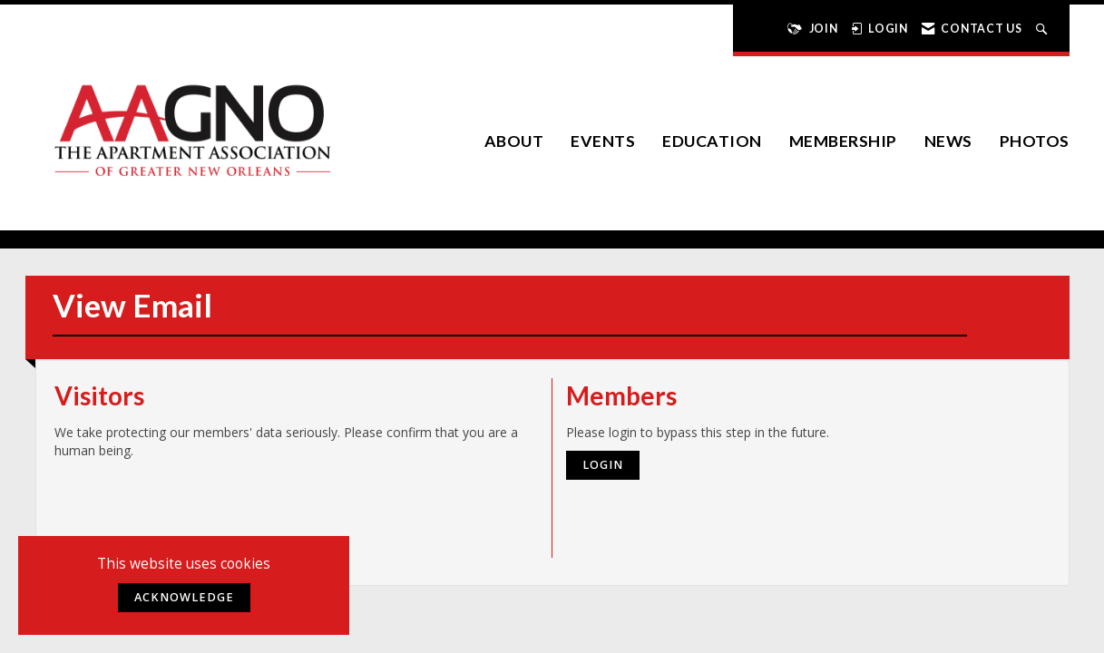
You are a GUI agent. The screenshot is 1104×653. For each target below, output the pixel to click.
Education (712, 141)
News (948, 141)
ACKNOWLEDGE (184, 597)
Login (602, 465)
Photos (1035, 141)
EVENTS (603, 141)
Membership (843, 141)
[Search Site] (1043, 28)
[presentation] (192, 504)
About (514, 141)
